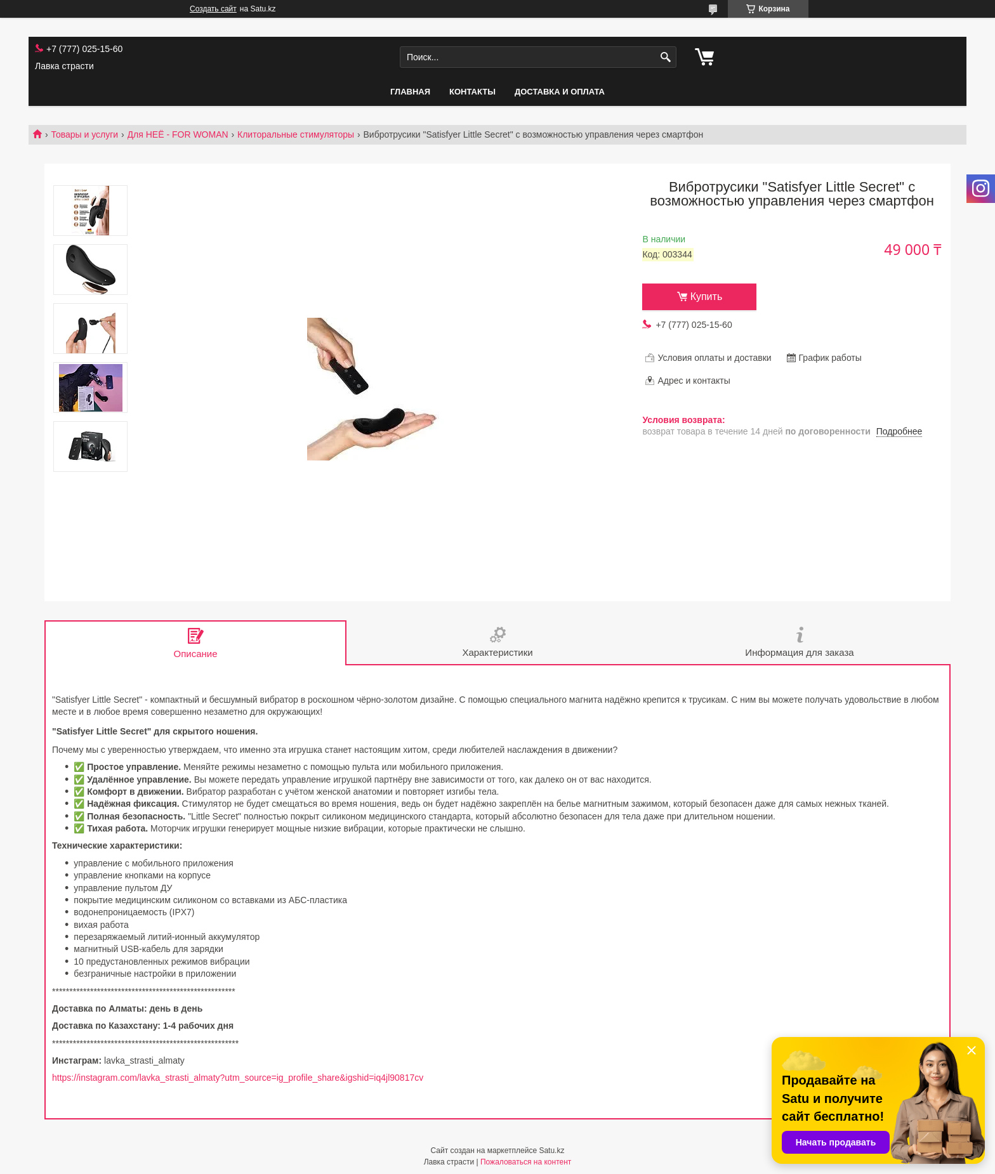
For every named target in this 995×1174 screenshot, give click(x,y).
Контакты (472, 91)
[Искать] (665, 57)
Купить (706, 296)
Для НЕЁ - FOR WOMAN (178, 134)
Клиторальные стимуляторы (295, 134)
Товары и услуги (84, 134)
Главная (410, 91)
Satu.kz (551, 1150)
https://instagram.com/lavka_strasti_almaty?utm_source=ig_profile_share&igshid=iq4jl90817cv (237, 1078)
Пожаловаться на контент (525, 1162)
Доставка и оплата (560, 91)
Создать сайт (213, 8)
